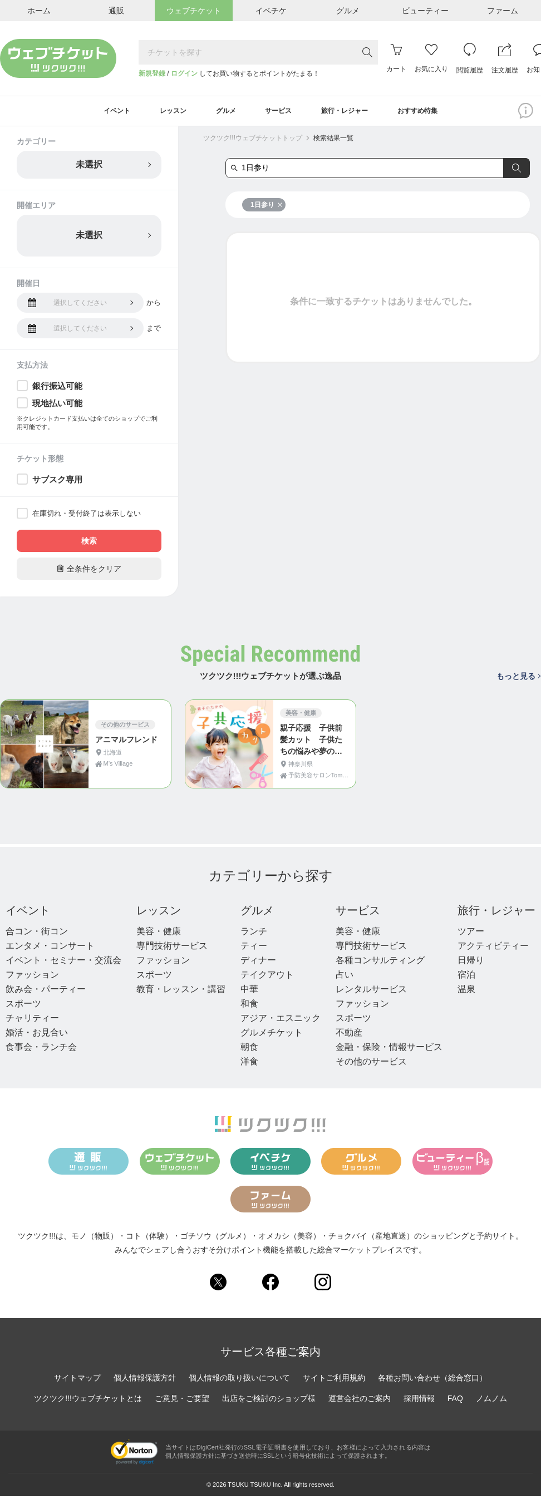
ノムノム (491, 1401)
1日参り (266, 207)
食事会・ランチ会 (41, 1049)
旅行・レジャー (496, 913)
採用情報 (419, 1401)
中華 (249, 992)
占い (344, 977)
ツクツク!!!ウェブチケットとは (88, 1401)
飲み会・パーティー (46, 992)
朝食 (249, 1049)
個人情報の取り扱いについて (239, 1380)
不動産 (349, 1035)
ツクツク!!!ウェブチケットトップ (252, 141)
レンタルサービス (371, 992)
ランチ (253, 934)
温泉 (466, 992)
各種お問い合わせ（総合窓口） (432, 1380)
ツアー (471, 934)
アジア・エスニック (280, 1020)
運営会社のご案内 (359, 1401)
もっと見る (518, 678)
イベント (28, 913)
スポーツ (23, 1006)
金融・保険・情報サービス (389, 1049)
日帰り (471, 963)
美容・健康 (158, 934)
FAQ (455, 1401)
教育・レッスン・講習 (180, 992)
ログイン (184, 73)
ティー (253, 948)
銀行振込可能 (57, 388)
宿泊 (466, 977)
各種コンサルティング (380, 963)
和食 (249, 1006)
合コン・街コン (37, 934)
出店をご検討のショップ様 (269, 1401)
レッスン (158, 913)
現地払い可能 (57, 406)
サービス (358, 913)
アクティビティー (493, 948)
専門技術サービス (172, 948)
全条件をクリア (89, 571)
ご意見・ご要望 (182, 1401)
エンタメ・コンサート (50, 948)
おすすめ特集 (437, 112)
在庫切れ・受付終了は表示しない (86, 516)
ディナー (258, 963)
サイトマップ (77, 1380)
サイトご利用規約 (334, 1380)
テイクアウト (267, 977)
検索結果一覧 (333, 141)
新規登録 (152, 73)
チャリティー (32, 1020)
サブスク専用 (57, 482)
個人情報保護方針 (145, 1380)
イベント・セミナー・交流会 (63, 963)
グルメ (257, 913)
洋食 (249, 1064)
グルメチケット (271, 1035)
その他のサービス (371, 1064)
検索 (89, 543)
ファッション (32, 977)
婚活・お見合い (37, 1035)
